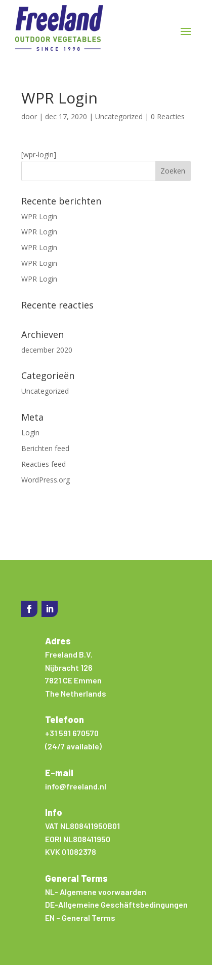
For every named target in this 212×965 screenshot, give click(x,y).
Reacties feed (43, 464)
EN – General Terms (80, 917)
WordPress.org (45, 480)
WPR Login (39, 216)
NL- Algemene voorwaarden (95, 892)
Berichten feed (45, 448)
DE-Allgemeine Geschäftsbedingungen (116, 904)
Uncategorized (119, 116)
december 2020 (46, 350)
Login (30, 432)
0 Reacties (168, 116)
